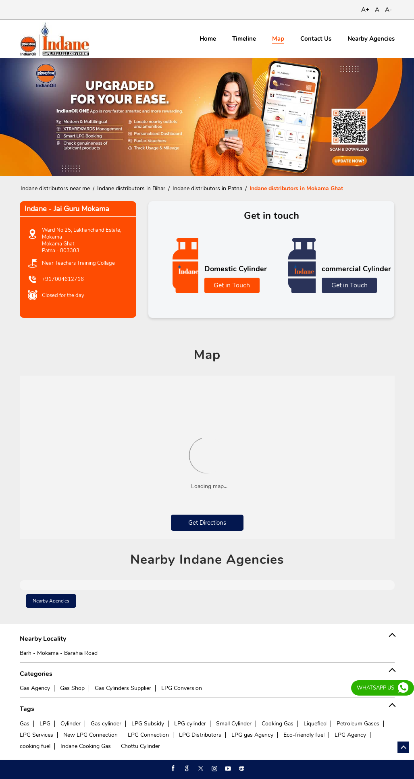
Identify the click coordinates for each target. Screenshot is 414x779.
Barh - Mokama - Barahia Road (59, 653)
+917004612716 (63, 279)
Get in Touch (232, 285)
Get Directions (207, 523)
